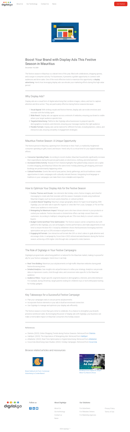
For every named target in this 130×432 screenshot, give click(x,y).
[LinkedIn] (34, 408)
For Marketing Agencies (88, 415)
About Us (20, 4)
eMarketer (93, 339)
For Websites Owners (87, 412)
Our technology (31, 4)
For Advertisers (85, 408)
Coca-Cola (93, 342)
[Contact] (37, 408)
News (54, 4)
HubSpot (84, 336)
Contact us (45, 4)
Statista (92, 333)
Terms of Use (109, 412)
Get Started (121, 4)
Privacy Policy (110, 408)
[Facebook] (30, 408)
